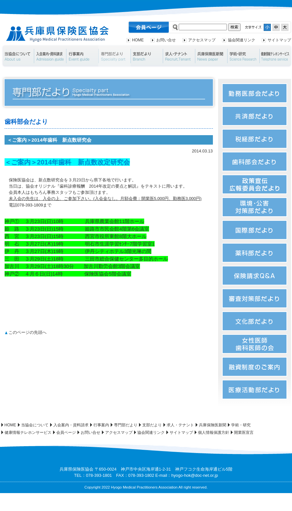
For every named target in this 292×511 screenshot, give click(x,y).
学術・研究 (243, 56)
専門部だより (114, 56)
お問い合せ (166, 40)
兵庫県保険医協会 (57, 34)
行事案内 (82, 56)
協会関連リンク (241, 40)
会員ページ (66, 432)
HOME (138, 40)
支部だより (147, 56)
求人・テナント (179, 56)
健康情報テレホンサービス (28, 432)
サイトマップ (279, 40)
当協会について (17, 56)
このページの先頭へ (27, 332)
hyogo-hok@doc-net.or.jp (194, 475)
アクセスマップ (202, 40)
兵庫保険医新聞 (211, 56)
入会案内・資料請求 (50, 56)
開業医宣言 (244, 432)
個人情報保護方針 (213, 432)
